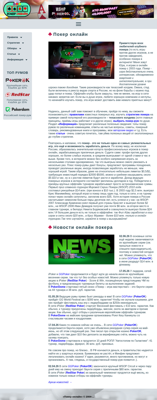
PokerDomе (57, 286)
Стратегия (13, 42)
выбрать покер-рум (126, 121)
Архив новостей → (59, 382)
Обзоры (12, 48)
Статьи (11, 53)
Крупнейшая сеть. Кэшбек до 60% (18, 86)
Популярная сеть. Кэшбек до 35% (17, 101)
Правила (12, 37)
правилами (76, 114)
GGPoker (130, 258)
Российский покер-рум (17, 115)
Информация (15, 59)
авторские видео (123, 130)
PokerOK (143, 258)
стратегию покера (137, 114)
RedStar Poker (77, 280)
